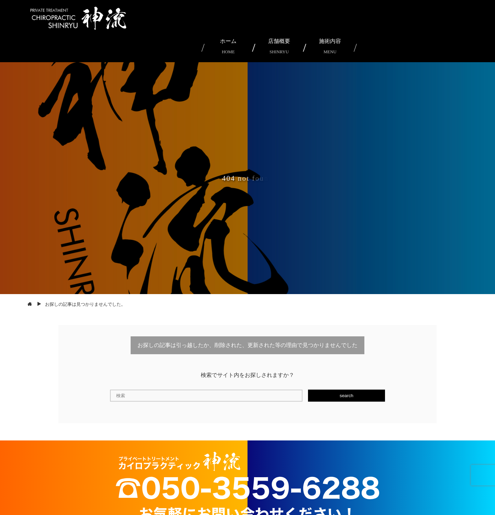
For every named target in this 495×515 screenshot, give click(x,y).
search (346, 395)
